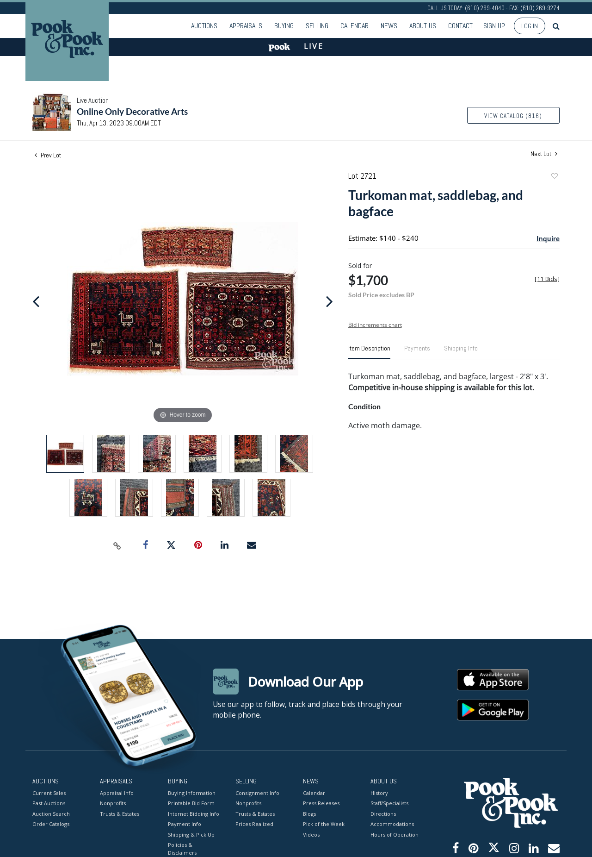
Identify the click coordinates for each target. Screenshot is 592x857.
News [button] (389, 26)
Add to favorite (554, 177)
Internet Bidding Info (193, 813)
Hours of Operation (394, 834)
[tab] (369, 351)
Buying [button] (284, 26)
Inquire (548, 238)
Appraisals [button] (245, 26)
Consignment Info (257, 792)
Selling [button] (317, 26)
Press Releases (321, 803)
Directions (383, 813)
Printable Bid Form (191, 803)
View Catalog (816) (513, 116)
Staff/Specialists (389, 803)
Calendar (354, 26)
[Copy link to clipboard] (117, 545)
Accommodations (392, 823)
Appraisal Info (117, 792)
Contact (460, 26)
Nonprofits (113, 803)
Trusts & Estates (119, 813)
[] (547, 279)
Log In (529, 26)
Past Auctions (48, 803)
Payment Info (184, 823)
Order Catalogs (50, 823)
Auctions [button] (204, 26)
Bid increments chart (375, 325)
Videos (311, 834)
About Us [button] (422, 26)
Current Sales (49, 792)
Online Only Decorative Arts (132, 111)
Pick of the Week (324, 823)
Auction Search (51, 813)
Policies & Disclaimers (182, 848)
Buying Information (192, 792)
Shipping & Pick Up (191, 834)
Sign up (494, 26)
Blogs (309, 813)
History (379, 792)
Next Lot (543, 154)
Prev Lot (48, 155)
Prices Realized (254, 823)
